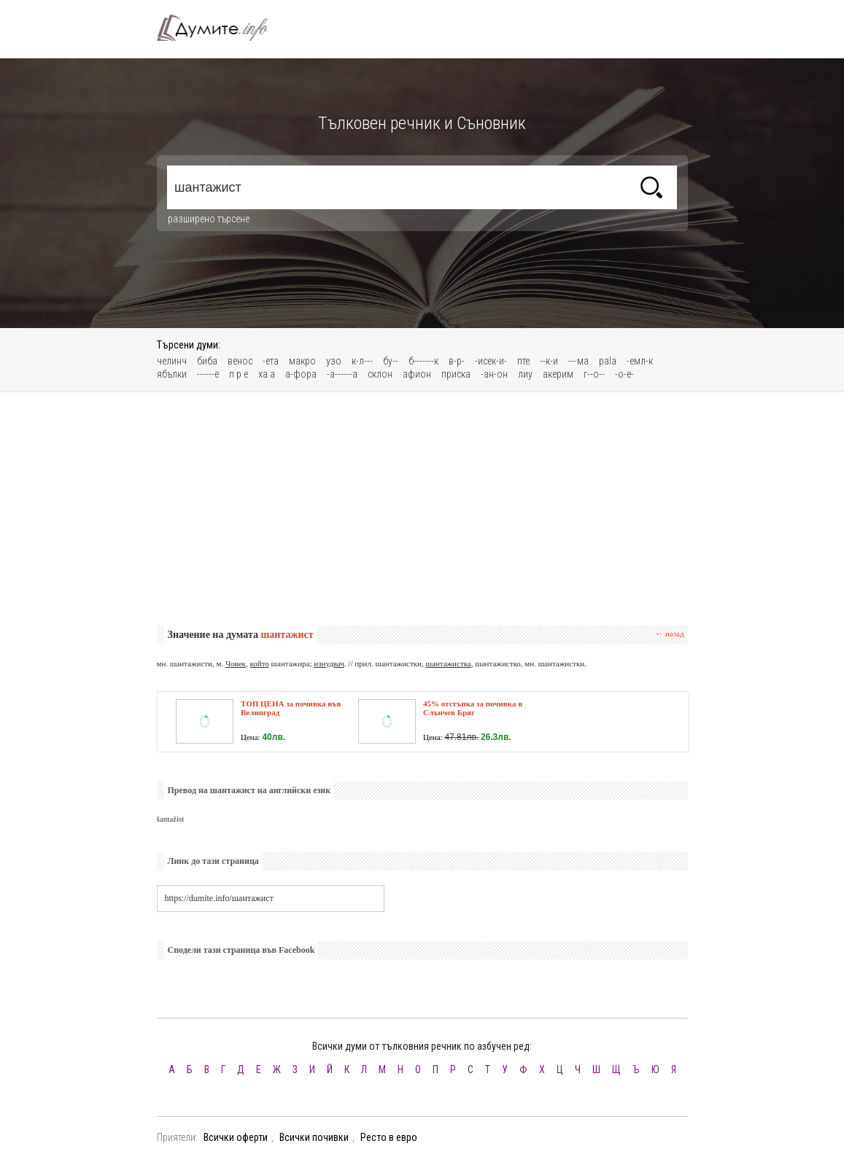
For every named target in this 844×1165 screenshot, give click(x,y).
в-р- (457, 361)
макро (302, 361)
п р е (238, 374)
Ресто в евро (388, 1137)
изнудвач (329, 663)
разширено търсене (208, 219)
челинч (172, 361)
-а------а (342, 374)
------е (208, 374)
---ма (578, 361)
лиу (525, 374)
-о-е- (624, 374)
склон (380, 374)
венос (240, 361)
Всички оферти (236, 1137)
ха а (266, 374)
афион (417, 374)
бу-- (390, 361)
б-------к (423, 361)
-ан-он (494, 374)
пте (523, 361)
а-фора (301, 374)
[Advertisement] (422, 509)
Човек (235, 663)
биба (207, 361)
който (258, 663)
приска (456, 374)
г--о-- (594, 374)
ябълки (172, 374)
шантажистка (448, 663)
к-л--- (362, 361)
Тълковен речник (221, 28)
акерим (558, 374)
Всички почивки (314, 1137)
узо (333, 361)
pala (607, 361)
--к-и (549, 361)
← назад (669, 633)
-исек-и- (491, 361)
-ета (271, 361)
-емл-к (640, 361)
